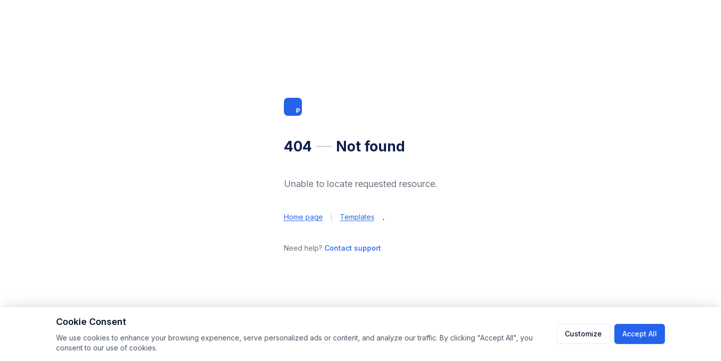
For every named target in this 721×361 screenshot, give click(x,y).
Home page (303, 217)
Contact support (352, 248)
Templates (357, 217)
